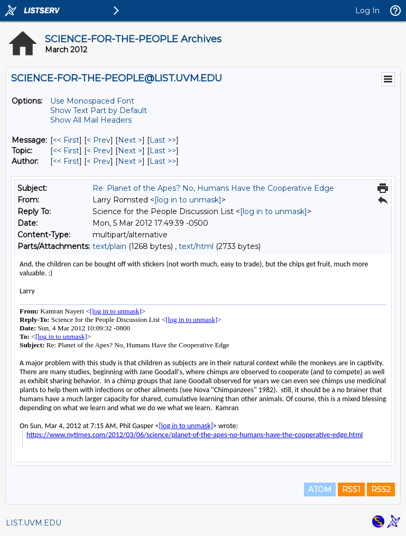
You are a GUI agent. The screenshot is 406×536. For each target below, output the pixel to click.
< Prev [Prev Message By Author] (98, 161)
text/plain (109, 246)
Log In (367, 10)
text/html (196, 246)
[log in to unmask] (188, 200)
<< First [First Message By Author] (66, 161)
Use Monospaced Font (92, 101)
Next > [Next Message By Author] (130, 161)
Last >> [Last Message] (163, 140)
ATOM (319, 489)
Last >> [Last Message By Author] (163, 161)
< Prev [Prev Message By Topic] (98, 150)
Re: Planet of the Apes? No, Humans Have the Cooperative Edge (213, 188)
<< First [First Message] (66, 140)
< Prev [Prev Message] (98, 140)
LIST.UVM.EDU (33, 523)
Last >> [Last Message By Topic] (163, 150)
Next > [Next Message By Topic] (130, 150)
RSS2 (381, 489)
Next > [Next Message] (130, 140)
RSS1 (351, 489)
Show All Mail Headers (91, 120)
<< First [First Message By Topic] (66, 150)
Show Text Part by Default (98, 110)
